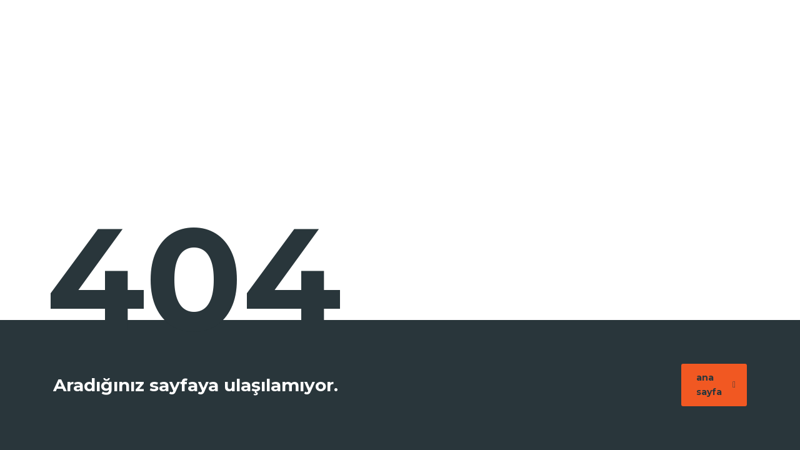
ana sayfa (716, 385)
